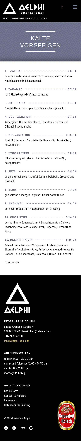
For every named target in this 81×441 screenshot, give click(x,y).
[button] (75, 7)
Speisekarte (11, 391)
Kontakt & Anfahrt (15, 395)
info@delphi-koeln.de (16, 340)
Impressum (10, 400)
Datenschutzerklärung (17, 405)
